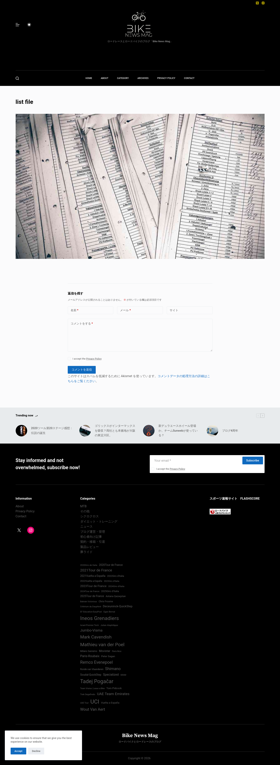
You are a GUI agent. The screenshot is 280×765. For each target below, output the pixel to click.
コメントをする (82, 323)
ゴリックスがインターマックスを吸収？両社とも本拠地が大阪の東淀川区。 (115, 430)
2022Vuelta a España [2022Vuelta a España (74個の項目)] (91, 581)
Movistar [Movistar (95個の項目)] (104, 651)
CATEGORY (123, 78)
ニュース (86, 526)
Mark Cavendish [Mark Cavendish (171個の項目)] (96, 637)
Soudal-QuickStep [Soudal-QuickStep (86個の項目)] (90, 674)
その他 (85, 511)
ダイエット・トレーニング (98, 521)
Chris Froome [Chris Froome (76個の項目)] (106, 601)
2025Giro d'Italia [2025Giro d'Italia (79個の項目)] (110, 591)
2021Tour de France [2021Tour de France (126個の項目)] (96, 570)
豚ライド (86, 552)
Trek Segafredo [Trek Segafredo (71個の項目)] (87, 694)
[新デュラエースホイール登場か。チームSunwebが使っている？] (149, 430)
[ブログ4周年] (212, 430)
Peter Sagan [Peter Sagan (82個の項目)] (108, 656)
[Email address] (195, 460)
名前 (75, 310)
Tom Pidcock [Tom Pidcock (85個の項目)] (114, 688)
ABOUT (104, 78)
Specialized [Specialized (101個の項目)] (111, 674)
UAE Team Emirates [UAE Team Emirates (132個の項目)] (113, 694)
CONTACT (189, 78)
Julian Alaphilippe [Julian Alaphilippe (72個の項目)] (109, 625)
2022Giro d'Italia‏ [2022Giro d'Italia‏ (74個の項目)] (115, 576)
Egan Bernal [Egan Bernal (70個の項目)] (109, 612)
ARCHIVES (143, 78)
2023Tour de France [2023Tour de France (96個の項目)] (93, 586)
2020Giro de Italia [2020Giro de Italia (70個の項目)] (88, 565)
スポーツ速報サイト (223, 498)
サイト (174, 310)
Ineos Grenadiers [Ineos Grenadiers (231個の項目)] (99, 618)
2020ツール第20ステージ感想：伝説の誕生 (52, 430)
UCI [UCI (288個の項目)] (94, 701)
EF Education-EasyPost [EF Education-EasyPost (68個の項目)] (91, 612)
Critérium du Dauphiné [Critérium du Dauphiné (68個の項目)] (90, 606)
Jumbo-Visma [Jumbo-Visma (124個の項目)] (91, 630)
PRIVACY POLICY (166, 78)
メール (125, 310)
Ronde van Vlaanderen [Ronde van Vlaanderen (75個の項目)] (91, 669)
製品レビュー (89, 547)
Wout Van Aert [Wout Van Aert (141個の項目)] (92, 709)
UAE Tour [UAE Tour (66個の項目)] (84, 703)
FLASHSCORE (250, 498)
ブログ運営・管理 (92, 531)
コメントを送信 (82, 369)
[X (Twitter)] (257, 3)
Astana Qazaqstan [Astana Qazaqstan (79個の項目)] (116, 596)
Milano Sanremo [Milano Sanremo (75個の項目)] (88, 651)
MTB (83, 506)
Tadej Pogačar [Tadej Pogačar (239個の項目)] (96, 681)
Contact (21, 516)
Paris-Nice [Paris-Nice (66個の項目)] (116, 651)
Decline (36, 751)
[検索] (17, 78)
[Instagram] (263, 3)
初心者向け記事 (91, 537)
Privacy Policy (94, 358)
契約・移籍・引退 (92, 542)
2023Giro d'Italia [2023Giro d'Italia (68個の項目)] (111, 581)
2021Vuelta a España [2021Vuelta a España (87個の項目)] (93, 575)
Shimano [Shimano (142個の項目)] (113, 668)
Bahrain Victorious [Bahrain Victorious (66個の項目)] (88, 601)
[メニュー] (17, 25)
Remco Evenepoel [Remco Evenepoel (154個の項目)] (96, 662)
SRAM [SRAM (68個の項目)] (123, 675)
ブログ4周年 (230, 430)
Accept (18, 751)
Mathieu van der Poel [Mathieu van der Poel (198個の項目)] (102, 644)
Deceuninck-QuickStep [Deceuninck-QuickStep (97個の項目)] (117, 606)
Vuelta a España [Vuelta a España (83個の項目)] (110, 702)
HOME (88, 78)
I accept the (87, 358)
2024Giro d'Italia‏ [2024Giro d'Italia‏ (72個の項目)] (116, 586)
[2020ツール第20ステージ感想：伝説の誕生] (21, 430)
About (20, 506)
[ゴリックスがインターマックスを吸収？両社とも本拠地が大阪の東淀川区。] (85, 430)
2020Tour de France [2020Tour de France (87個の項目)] (111, 564)
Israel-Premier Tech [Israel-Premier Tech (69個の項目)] (89, 625)
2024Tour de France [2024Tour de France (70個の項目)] (90, 591)
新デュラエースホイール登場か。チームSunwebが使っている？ (178, 430)
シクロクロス (89, 516)
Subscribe (252, 460)
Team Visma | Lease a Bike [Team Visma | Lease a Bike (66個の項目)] (92, 688)
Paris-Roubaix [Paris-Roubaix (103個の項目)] (90, 656)
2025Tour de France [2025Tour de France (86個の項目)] (92, 596)
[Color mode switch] (29, 25)
